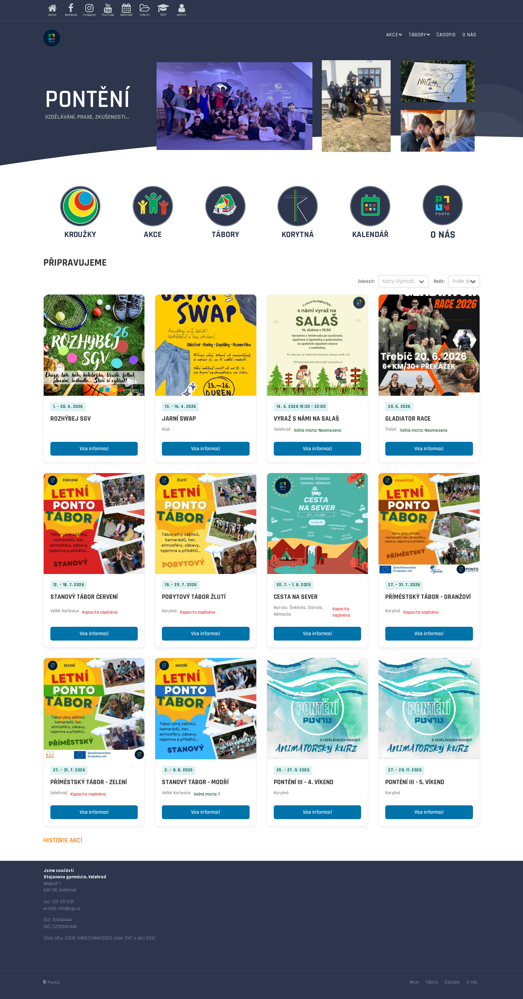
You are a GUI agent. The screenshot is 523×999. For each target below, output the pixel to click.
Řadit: (439, 281)
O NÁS (442, 234)
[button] (52, 10)
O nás (469, 35)
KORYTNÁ (297, 234)
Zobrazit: (366, 281)
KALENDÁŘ (370, 234)
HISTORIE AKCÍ (62, 840)
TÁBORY (225, 234)
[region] (148, 10)
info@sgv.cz (69, 909)
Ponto (54, 982)
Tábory (417, 35)
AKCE (153, 234)
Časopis (446, 35)
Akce (392, 35)
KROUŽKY (80, 234)
